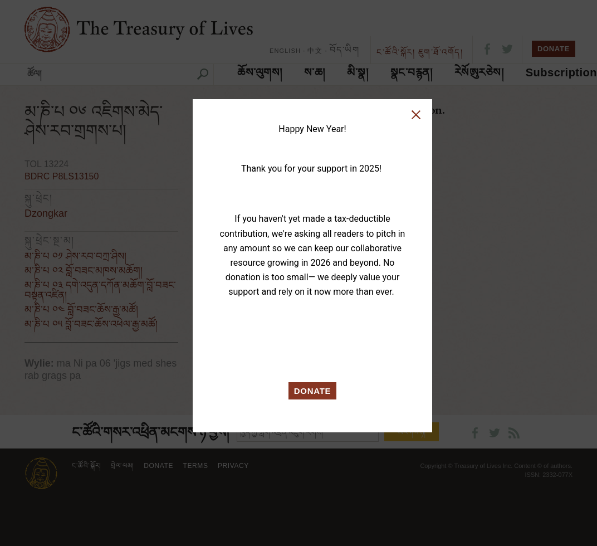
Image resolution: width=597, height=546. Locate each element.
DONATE (312, 391)
